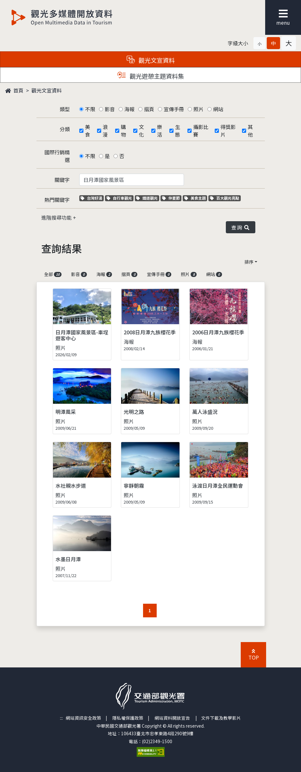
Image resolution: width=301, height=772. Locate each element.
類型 (65, 109)
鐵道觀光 (147, 198)
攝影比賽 (200, 130)
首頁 (14, 90)
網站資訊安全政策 (83, 718)
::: (61, 718)
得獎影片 (228, 130)
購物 (123, 130)
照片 (198, 109)
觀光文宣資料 (46, 90)
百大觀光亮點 (224, 198)
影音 (110, 109)
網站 (218, 109)
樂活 (159, 130)
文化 (141, 130)
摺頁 (149, 109)
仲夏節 (171, 198)
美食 (87, 130)
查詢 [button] (240, 227)
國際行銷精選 (57, 156)
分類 (65, 129)
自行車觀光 (119, 198)
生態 (177, 130)
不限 (90, 109)
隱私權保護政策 (127, 718)
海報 (129, 109)
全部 (53, 274)
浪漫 (105, 130)
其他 (250, 130)
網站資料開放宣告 (172, 718)
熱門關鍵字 (57, 199)
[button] (259, 43)
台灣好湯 (92, 198)
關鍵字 (62, 179)
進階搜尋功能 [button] (57, 217)
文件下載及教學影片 (221, 718)
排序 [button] (249, 262)
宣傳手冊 (174, 109)
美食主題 (195, 198)
